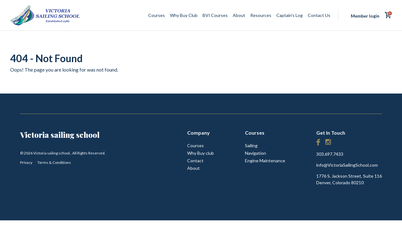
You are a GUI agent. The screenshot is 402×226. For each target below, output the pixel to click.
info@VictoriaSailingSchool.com (347, 165)
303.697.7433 (329, 154)
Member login (365, 16)
